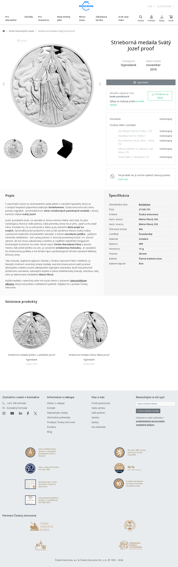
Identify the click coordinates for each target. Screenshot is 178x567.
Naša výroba (98, 407)
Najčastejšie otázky (57, 412)
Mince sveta (82, 18)
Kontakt (51, 407)
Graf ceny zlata (123, 18)
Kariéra (95, 417)
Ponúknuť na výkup (160, 96)
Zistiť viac (123, 179)
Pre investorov (43, 18)
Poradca (51, 426)
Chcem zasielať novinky (148, 410)
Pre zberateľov (11, 18)
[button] (9, 84)
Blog (49, 431)
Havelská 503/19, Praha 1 (131, 135)
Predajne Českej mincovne (61, 422)
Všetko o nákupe (56, 403)
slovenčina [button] (164, 6)
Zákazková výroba (101, 18)
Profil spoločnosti (101, 403)
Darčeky (29, 16)
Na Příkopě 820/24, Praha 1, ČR (135, 131)
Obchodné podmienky (58, 417)
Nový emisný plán (63, 18)
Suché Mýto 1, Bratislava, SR (133, 157)
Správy (95, 422)
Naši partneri (98, 412)
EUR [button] (150, 6)
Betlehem (144, 204)
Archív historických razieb (21, 31)
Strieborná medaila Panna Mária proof (89, 354)
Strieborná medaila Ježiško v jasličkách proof (31, 354)
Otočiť (22, 42)
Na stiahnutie (99, 426)
